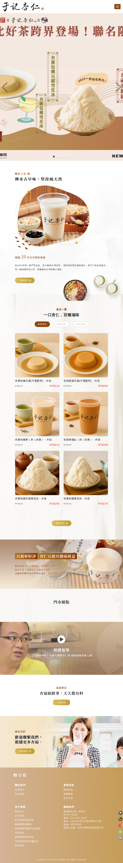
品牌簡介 (19, 790)
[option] (61, 87)
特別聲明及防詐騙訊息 (27, 841)
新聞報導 (68, 794)
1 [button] (54, 156)
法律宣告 (19, 833)
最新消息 (68, 790)
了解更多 (25, 280)
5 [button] (66, 156)
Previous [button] (5, 87)
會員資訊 (19, 845)
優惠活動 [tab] (61, 324)
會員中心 (19, 811)
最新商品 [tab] (42, 324)
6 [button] (69, 156)
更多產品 (62, 523)
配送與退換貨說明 (24, 820)
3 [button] (60, 156)
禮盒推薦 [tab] (80, 324)
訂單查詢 (19, 816)
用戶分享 (68, 798)
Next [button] (117, 87)
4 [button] (63, 156)
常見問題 (19, 794)
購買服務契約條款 (24, 837)
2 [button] (57, 156)
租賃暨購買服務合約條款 (28, 828)
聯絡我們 (25, 751)
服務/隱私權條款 (23, 824)
